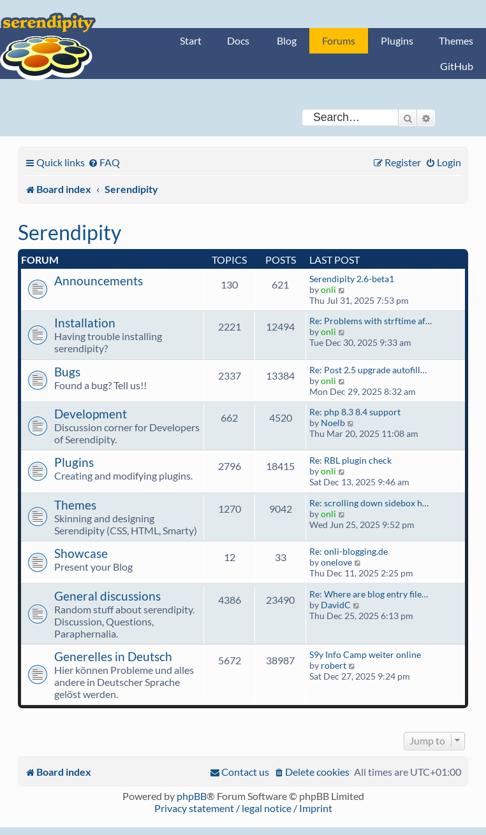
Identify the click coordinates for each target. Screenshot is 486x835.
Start (191, 40)
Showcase (81, 553)
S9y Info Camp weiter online (365, 654)
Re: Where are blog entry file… (368, 594)
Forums (338, 40)
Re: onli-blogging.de (348, 551)
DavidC (336, 604)
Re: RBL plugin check (350, 460)
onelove (336, 562)
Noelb (333, 422)
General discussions (107, 596)
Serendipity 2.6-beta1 (351, 278)
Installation (84, 322)
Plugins (397, 40)
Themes (456, 40)
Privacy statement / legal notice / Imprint (243, 808)
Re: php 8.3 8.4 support (355, 411)
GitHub (456, 66)
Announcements (98, 280)
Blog (287, 40)
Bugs (67, 371)
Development (90, 413)
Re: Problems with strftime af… (370, 320)
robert (333, 665)
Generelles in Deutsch (113, 656)
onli (328, 289)
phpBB (192, 796)
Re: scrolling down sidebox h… (369, 502)
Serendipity (69, 232)
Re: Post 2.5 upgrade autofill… (368, 369)
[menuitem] (104, 162)
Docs (238, 40)
